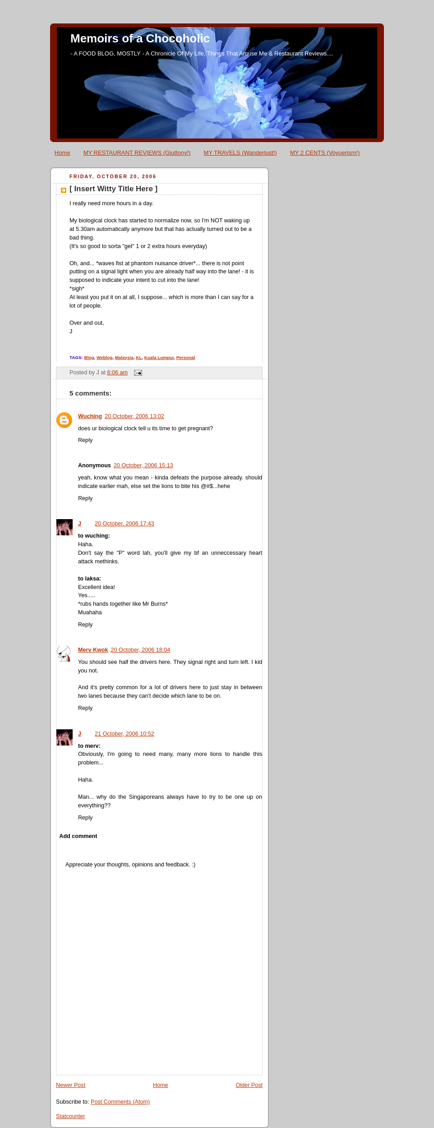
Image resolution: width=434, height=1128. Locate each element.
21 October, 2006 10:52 (124, 734)
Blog (89, 357)
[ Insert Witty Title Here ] (113, 188)
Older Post (249, 1085)
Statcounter (70, 1116)
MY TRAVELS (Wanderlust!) (240, 152)
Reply (85, 440)
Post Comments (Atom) (120, 1102)
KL (139, 357)
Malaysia (124, 357)
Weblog (104, 357)
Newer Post (70, 1085)
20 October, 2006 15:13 (143, 465)
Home (62, 152)
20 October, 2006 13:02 (134, 416)
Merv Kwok (93, 650)
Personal (185, 357)
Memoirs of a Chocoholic (140, 38)
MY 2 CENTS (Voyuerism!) (325, 152)
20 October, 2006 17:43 (124, 523)
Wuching (90, 416)
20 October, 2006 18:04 (141, 650)
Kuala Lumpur (159, 357)
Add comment (78, 836)
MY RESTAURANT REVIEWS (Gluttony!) (137, 152)
